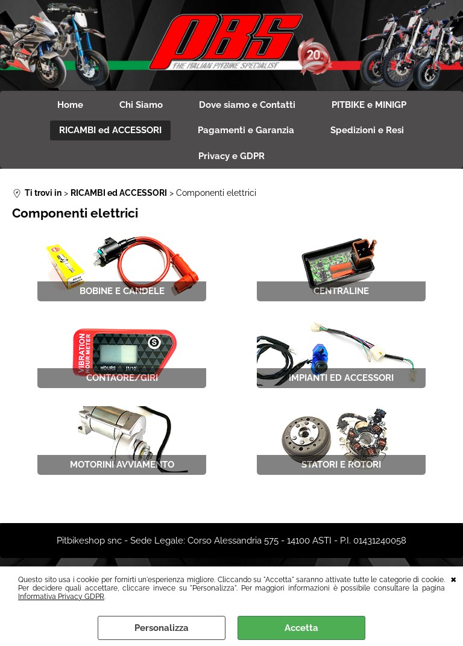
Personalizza (161, 627)
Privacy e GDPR (231, 156)
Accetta (301, 627)
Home (70, 104)
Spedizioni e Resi (367, 130)
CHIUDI (453, 578)
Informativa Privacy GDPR (61, 596)
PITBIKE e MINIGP (369, 104)
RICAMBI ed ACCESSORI (110, 130)
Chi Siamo (141, 104)
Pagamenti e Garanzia (246, 130)
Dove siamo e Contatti (247, 104)
